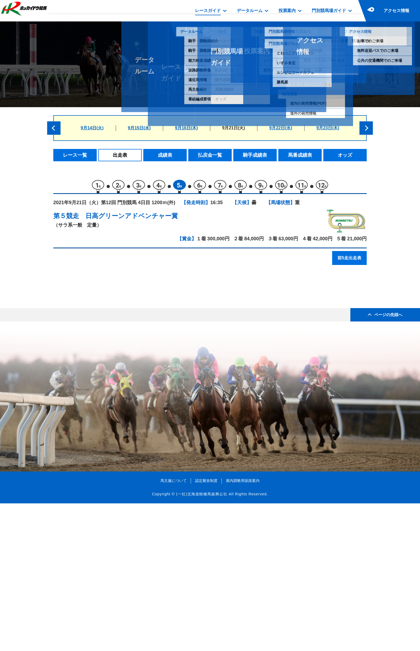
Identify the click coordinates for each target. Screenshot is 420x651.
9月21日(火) (233, 128)
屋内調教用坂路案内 (243, 628)
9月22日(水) (280, 128)
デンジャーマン (105, 402)
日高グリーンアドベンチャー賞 (131, 218)
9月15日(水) (139, 128)
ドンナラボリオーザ (109, 311)
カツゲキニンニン (107, 390)
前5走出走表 (349, 260)
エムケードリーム (107, 345)
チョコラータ (103, 356)
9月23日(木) (327, 128)
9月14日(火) (92, 128)
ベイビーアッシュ (107, 413)
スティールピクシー (109, 379)
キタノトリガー (105, 368)
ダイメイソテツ (105, 299)
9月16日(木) (186, 128)
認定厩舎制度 (206, 628)
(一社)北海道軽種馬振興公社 (201, 641)
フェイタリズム (105, 333)
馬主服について (173, 628)
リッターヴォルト (107, 322)
